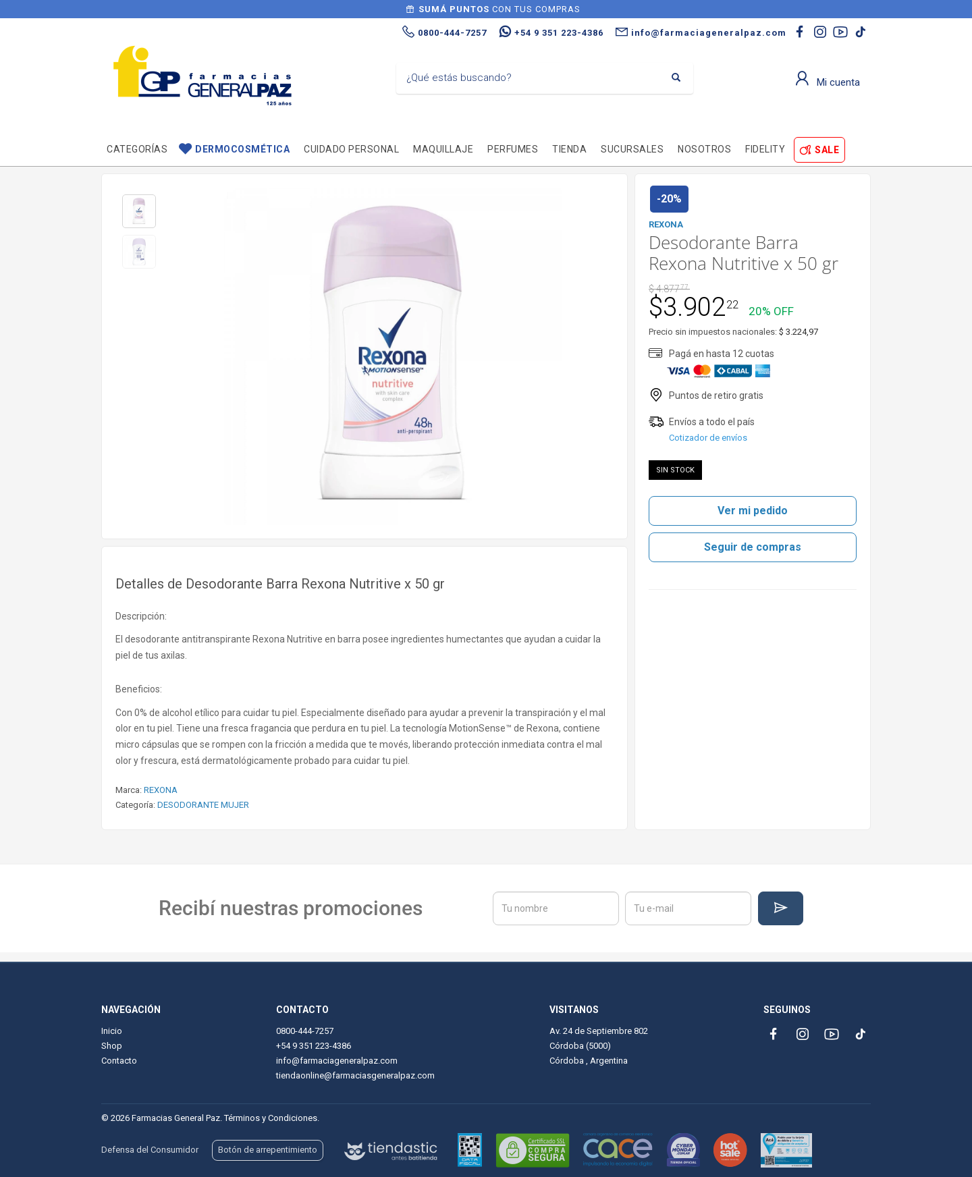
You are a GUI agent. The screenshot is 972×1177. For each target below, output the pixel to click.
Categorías (137, 149)
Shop (111, 1046)
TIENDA (569, 149)
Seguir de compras (752, 547)
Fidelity (765, 149)
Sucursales (632, 149)
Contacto (119, 1061)
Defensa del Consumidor (149, 1150)
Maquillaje (443, 149)
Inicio (111, 1031)
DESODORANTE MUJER (203, 805)
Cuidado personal (351, 149)
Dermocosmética (242, 149)
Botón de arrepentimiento (267, 1150)
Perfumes (512, 149)
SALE (827, 149)
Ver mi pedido (753, 510)
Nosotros (704, 149)
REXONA (161, 790)
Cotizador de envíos (708, 438)
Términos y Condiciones (270, 1118)
